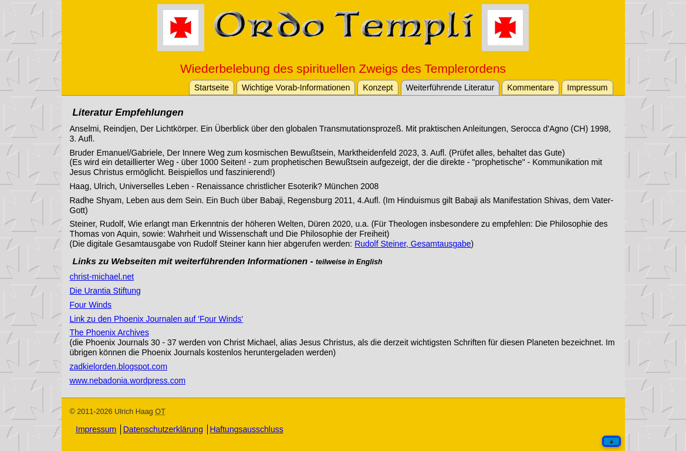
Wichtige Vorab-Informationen (296, 87)
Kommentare (530, 87)
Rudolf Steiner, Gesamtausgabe (412, 243)
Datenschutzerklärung (163, 429)
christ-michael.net (102, 276)
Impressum (587, 87)
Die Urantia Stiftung (105, 290)
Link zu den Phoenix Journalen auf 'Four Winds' (157, 319)
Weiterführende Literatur (450, 87)
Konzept (378, 87)
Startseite (211, 87)
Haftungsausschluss (246, 429)
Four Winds (91, 304)
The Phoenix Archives (109, 332)
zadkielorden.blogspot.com (119, 366)
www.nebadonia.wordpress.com (128, 380)
